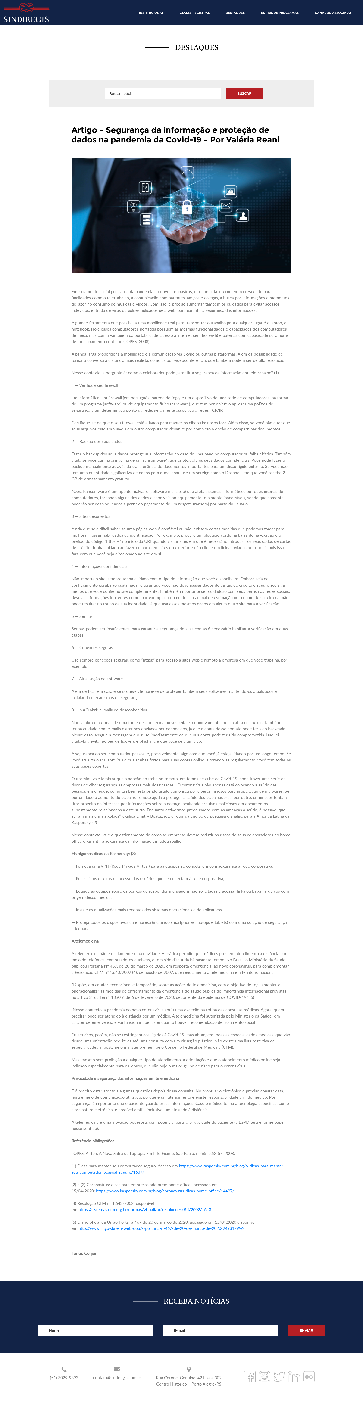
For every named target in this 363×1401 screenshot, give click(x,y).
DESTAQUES (235, 13)
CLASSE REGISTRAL (195, 13)
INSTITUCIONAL (151, 13)
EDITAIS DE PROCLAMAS (280, 13)
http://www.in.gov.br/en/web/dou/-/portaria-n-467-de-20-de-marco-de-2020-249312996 (161, 1228)
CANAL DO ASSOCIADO (333, 13)
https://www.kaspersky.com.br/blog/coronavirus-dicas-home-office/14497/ (165, 1190)
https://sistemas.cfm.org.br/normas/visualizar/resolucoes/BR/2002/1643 (144, 1209)
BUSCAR (244, 93)
